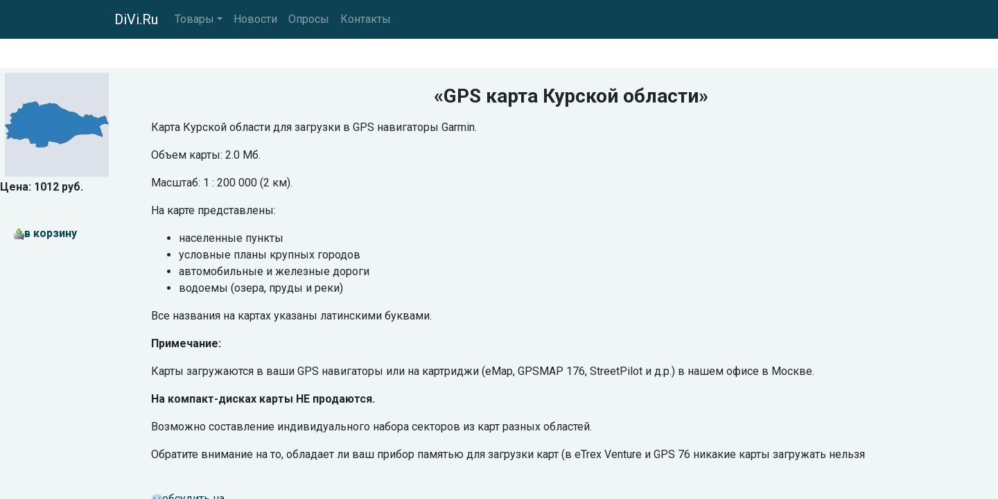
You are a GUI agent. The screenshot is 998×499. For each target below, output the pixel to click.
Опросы (308, 19)
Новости (255, 19)
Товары (194, 19)
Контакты (365, 19)
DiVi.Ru (136, 19)
